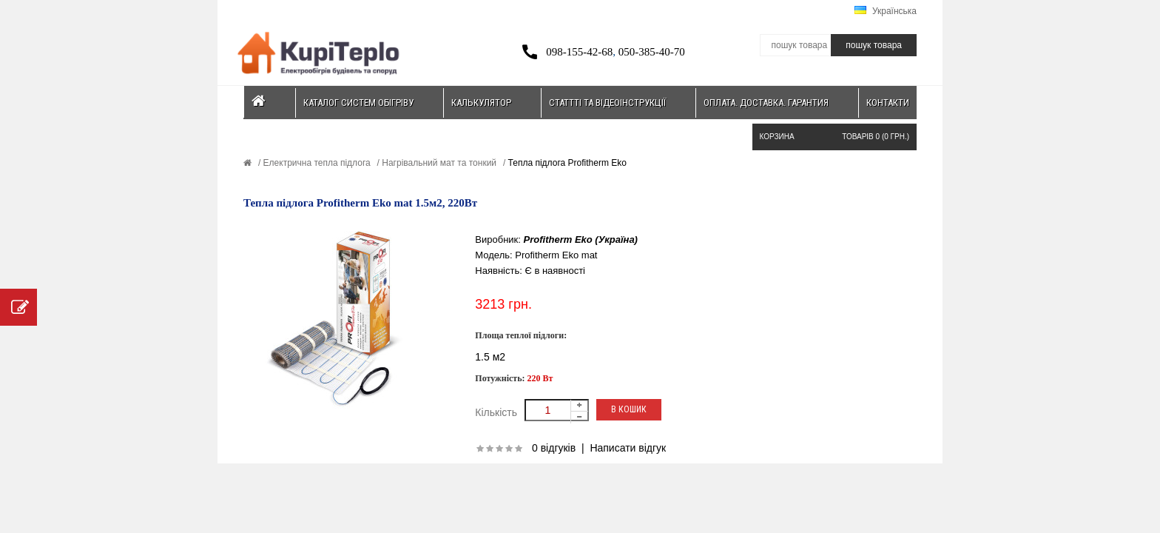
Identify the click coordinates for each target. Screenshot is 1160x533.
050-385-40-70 (651, 52)
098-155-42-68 (579, 52)
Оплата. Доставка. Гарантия (766, 102)
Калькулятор (481, 102)
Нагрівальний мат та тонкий (438, 163)
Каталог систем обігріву (358, 102)
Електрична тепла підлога (315, 163)
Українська (885, 11)
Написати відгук (628, 448)
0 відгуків (554, 448)
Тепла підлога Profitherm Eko (566, 163)
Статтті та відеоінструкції (607, 102)
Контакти (887, 102)
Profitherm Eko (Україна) (581, 239)
